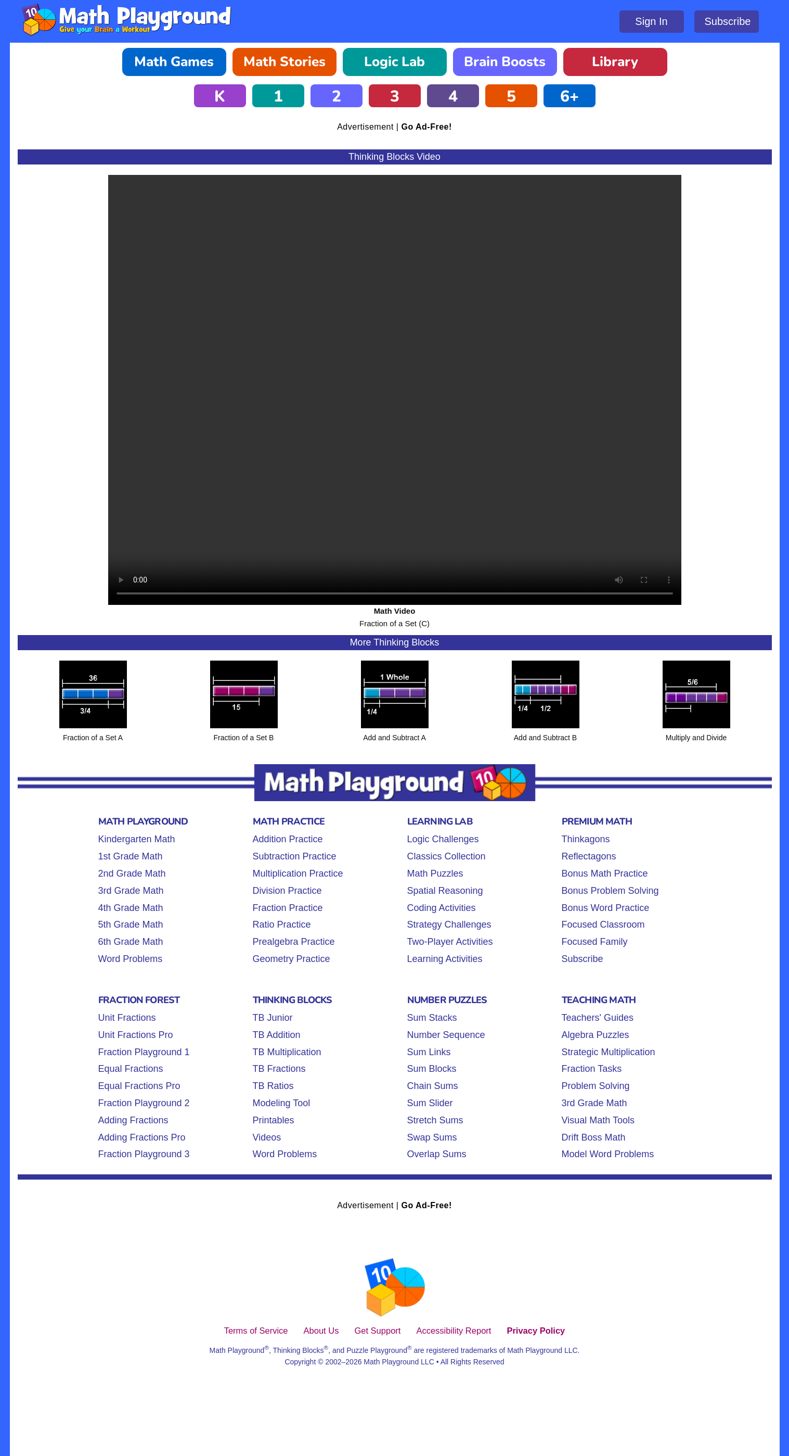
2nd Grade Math (132, 873)
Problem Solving (596, 1086)
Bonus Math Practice (605, 873)
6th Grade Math (130, 941)
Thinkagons (586, 839)
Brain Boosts (505, 62)
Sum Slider (430, 1103)
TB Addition (277, 1035)
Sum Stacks (432, 1017)
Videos (267, 1137)
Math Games (174, 62)
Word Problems (130, 959)
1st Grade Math (130, 856)
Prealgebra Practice (294, 941)
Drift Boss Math (594, 1137)
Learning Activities (445, 959)
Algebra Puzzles (595, 1035)
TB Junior (273, 1017)
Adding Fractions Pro (142, 1137)
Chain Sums (432, 1086)
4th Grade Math (130, 908)
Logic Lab (394, 62)
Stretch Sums (435, 1120)
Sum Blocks (432, 1068)
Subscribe (728, 21)
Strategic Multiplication (608, 1052)
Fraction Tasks (592, 1068)
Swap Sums (432, 1137)
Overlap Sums (437, 1154)
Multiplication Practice (298, 873)
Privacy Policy (536, 1330)
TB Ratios (273, 1086)
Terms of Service (256, 1330)
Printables (273, 1120)
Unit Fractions (127, 1017)
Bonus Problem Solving (610, 890)
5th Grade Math (130, 924)
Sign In (651, 21)
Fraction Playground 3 (144, 1154)
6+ (569, 96)
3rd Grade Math (131, 890)
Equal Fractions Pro (139, 1086)
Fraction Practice (288, 908)
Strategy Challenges (449, 924)
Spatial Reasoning (445, 890)
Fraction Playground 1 (144, 1052)
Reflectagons (589, 856)
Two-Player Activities (450, 941)
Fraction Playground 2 (144, 1103)
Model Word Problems (608, 1154)
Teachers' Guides (598, 1017)
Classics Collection (446, 856)
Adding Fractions (133, 1120)
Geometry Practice (291, 959)
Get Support (377, 1330)
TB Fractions (279, 1068)
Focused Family (595, 941)
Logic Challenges (443, 839)
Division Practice (287, 890)
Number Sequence (446, 1035)
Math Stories (284, 62)
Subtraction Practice (295, 856)
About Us (321, 1330)
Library (615, 62)
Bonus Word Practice (606, 908)
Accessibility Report (453, 1330)
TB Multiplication (287, 1052)
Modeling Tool (282, 1103)
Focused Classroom (603, 924)
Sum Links (429, 1052)
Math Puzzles (435, 873)
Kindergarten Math (136, 839)
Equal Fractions (130, 1068)
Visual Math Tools (598, 1120)
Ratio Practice (282, 924)
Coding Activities (441, 908)
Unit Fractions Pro (135, 1035)
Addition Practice (288, 839)
